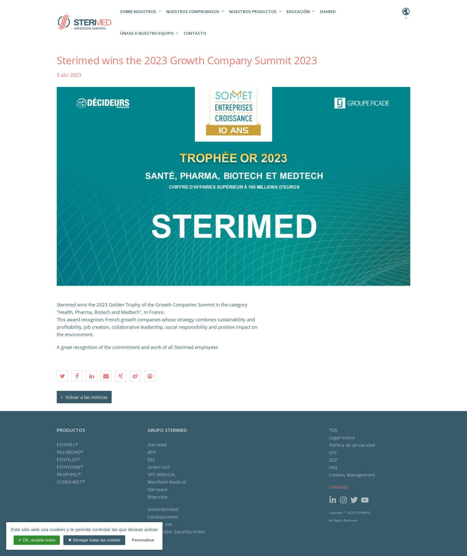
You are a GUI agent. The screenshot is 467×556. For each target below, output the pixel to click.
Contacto (195, 33)
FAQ (333, 467)
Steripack (158, 489)
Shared (328, 11)
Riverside (158, 497)
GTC (333, 452)
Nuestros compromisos (192, 11)
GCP (333, 460)
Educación (298, 11)
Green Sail (159, 467)
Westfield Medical (167, 482)
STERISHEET (71, 482)
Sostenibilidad (163, 509)
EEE (151, 460)
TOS (333, 430)
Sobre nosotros (138, 11)
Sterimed (157, 445)
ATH (152, 452)
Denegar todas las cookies (94, 540)
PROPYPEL (69, 474)
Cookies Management (352, 475)
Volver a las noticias (84, 397)
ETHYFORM (70, 467)
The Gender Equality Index (176, 532)
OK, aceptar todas (36, 540)
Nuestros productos (253, 11)
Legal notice (342, 438)
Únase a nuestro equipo (147, 33)
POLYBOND (70, 452)
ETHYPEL (67, 445)
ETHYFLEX (68, 460)
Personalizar (143, 540)
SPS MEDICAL (162, 474)
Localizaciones (163, 517)
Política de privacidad (352, 445)
